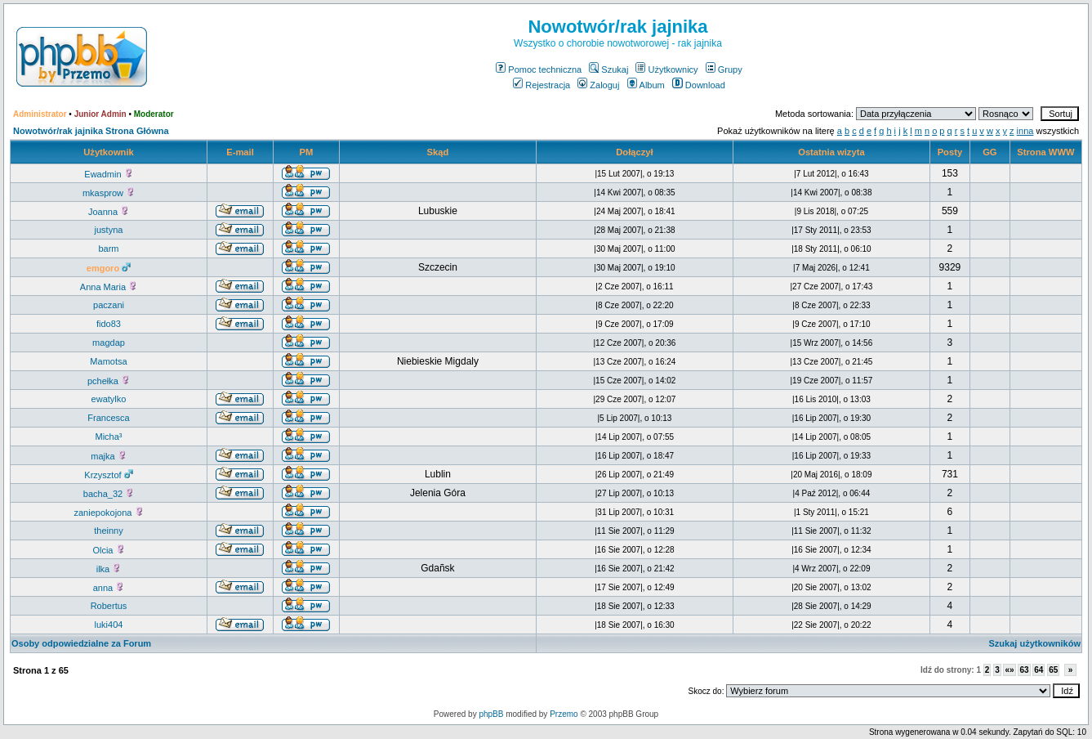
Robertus (109, 606)
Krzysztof (108, 475)
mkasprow (108, 193)
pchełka (108, 381)
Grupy (724, 69)
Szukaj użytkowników (1035, 643)
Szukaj (608, 69)
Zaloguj (598, 85)
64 (1038, 669)
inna (1025, 131)
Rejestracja (541, 85)
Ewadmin (108, 174)
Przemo (563, 714)
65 (1053, 669)
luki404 (109, 624)
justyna (109, 230)
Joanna (108, 212)
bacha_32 (108, 494)
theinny (108, 530)
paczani (108, 305)
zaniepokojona (108, 512)
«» (1009, 669)
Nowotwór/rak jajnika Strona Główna (91, 131)
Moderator (154, 114)
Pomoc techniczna (539, 69)
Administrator (40, 114)
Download (698, 85)
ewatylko (109, 399)
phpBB (491, 714)
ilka (109, 569)
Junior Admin (100, 114)
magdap (108, 342)
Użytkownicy (666, 69)
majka (108, 456)
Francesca (108, 418)
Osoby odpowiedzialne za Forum (81, 643)
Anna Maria (108, 287)
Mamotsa (108, 361)
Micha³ (108, 436)
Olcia (108, 550)
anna (109, 588)
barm (108, 248)
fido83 (108, 324)
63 (1023, 669)
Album (646, 85)
